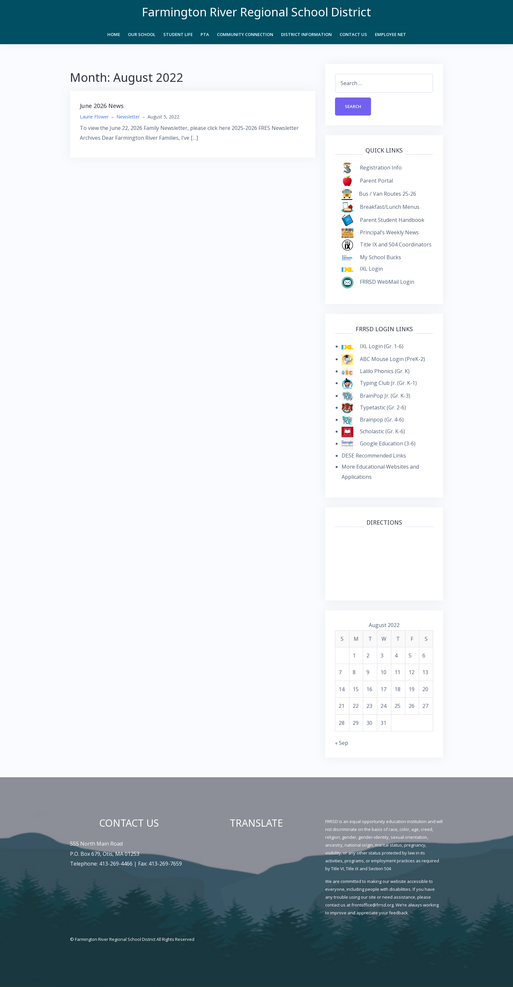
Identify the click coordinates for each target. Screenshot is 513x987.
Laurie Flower (94, 117)
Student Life (178, 34)
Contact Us (353, 34)
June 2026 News (102, 106)
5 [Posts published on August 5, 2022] (410, 655)
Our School (141, 34)
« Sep (341, 742)
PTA (205, 34)
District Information (306, 34)
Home (113, 34)
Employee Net (390, 34)
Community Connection (245, 34)
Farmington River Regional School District (256, 12)
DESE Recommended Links (374, 455)
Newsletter (128, 117)
